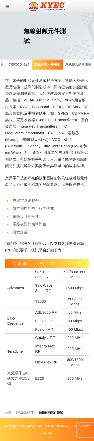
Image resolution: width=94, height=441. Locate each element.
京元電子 (47, 6)
